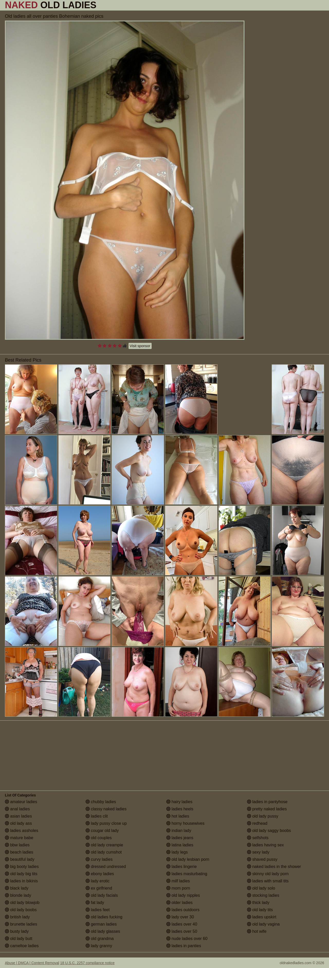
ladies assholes (21, 830)
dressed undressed (106, 866)
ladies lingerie (181, 866)
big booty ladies (22, 866)
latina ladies (179, 845)
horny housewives (185, 823)
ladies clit (97, 816)
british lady (17, 917)
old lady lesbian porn (187, 859)
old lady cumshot (104, 852)
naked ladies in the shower (274, 866)
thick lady (258, 902)
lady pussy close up (106, 823)
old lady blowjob (22, 902)
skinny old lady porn (268, 874)
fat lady (95, 902)
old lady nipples (183, 895)
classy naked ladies (106, 809)
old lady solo (261, 888)
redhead (257, 823)
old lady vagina (263, 924)
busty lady (17, 931)
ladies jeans (179, 838)
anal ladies (17, 809)
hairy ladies (179, 802)
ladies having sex (265, 845)
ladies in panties (183, 946)
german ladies (101, 924)
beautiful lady (19, 859)
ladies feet (97, 910)
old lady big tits (21, 874)
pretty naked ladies (267, 809)
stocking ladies (263, 895)
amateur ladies (21, 802)
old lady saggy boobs (269, 830)
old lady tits (260, 910)
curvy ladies (99, 859)
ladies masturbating (186, 874)
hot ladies (177, 816)
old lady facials (102, 895)
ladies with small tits (268, 881)
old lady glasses (103, 931)
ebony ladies (100, 874)
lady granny (99, 946)
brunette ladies (21, 924)
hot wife (257, 931)
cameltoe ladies (22, 946)
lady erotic (97, 881)
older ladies (179, 902)
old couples (99, 838)
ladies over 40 (181, 924)
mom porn (178, 888)
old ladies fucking (104, 917)
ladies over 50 (181, 931)
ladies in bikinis (21, 881)
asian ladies (18, 816)
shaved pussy (262, 859)
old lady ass (18, 823)
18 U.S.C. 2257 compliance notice (87, 963)
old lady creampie (104, 845)
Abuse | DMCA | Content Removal (32, 963)
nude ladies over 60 (186, 938)
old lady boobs (21, 910)
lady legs (177, 852)
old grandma (100, 938)
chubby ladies (101, 802)
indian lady (178, 830)
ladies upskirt (261, 917)
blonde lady (18, 895)
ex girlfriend (99, 888)
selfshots (258, 838)
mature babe (19, 838)
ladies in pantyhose (267, 802)
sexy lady (258, 852)
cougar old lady (102, 830)
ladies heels (179, 809)
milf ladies (178, 881)
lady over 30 (180, 917)
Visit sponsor (140, 346)
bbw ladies (17, 845)
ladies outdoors (182, 910)
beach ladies (19, 852)
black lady (17, 888)
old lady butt (18, 938)
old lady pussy (262, 816)
